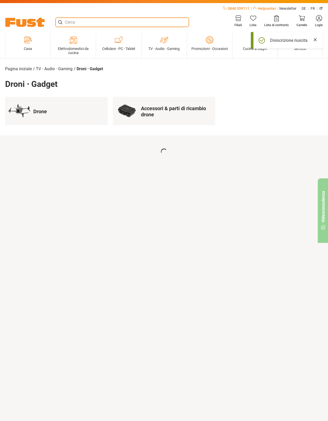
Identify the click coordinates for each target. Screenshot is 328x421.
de (304, 8)
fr (313, 8)
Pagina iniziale (18, 68)
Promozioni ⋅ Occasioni (209, 43)
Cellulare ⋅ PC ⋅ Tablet (118, 43)
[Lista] (253, 21)
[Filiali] (238, 21)
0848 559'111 (236, 8)
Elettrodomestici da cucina (73, 45)
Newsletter (287, 8)
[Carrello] (301, 21)
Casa (28, 43)
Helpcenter (264, 8)
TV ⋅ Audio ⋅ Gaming (164, 43)
